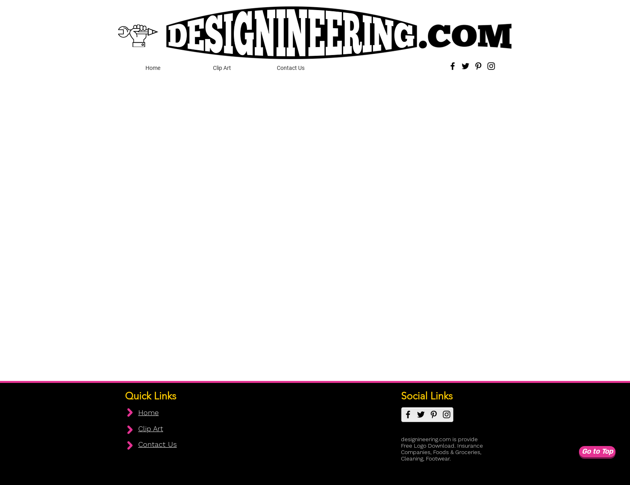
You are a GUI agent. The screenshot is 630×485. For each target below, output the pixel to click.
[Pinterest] (478, 66)
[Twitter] (465, 66)
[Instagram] (491, 66)
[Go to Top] (597, 451)
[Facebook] (453, 66)
